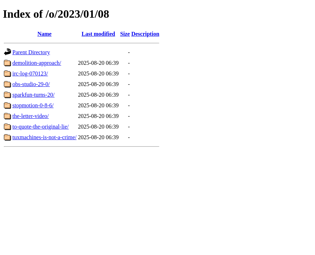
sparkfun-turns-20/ (33, 95)
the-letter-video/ (30, 116)
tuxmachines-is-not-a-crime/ (44, 137)
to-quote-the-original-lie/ (40, 127)
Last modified (98, 34)
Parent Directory (31, 52)
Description (145, 34)
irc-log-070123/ (30, 73)
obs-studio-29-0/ (31, 84)
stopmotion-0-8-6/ (32, 105)
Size (125, 34)
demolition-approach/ (36, 63)
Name (45, 34)
